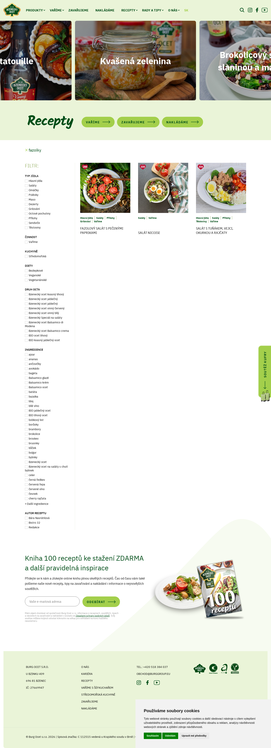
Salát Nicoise (149, 232)
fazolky (35, 150)
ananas (33, 359)
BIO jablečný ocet (40, 410)
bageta (33, 373)
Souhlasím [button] (153, 735)
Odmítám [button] (170, 735)
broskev (34, 438)
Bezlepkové (36, 270)
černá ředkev (37, 479)
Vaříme (56, 10)
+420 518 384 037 (155, 667)
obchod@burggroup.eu (153, 674)
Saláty (32, 185)
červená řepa (37, 484)
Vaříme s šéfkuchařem (97, 687)
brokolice (34, 434)
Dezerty (33, 204)
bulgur (32, 452)
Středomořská (37, 256)
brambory (35, 429)
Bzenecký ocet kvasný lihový (46, 294)
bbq (31, 401)
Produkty (34, 10)
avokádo (34, 368)
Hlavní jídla (35, 181)
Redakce (34, 527)
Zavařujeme (78, 10)
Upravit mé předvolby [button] (194, 735)
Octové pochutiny (39, 213)
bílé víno (34, 406)
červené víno (37, 489)
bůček (32, 448)
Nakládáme (104, 10)
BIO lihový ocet (38, 415)
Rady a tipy (151, 10)
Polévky (33, 195)
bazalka (33, 396)
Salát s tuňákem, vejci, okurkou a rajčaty (214, 230)
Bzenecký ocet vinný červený (46, 308)
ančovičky (35, 364)
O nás (172, 10)
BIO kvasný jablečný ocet (44, 340)
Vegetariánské (38, 280)
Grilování (34, 209)
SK (186, 10)
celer (32, 475)
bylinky (33, 457)
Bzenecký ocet (38, 462)
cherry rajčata (37, 498)
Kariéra (86, 674)
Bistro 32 (34, 522)
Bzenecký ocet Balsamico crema (49, 330)
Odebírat (96, 601)
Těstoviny (35, 227)
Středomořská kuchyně (98, 694)
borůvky (34, 424)
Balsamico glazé (39, 378)
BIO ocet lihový (38, 335)
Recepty (128, 10)
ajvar (32, 354)
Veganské (35, 275)
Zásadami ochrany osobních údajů (93, 615)
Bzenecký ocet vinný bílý (44, 313)
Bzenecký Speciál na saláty (45, 317)
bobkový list (36, 420)
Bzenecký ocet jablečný (43, 299)
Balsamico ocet (38, 387)
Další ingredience (37, 503)
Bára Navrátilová (39, 518)
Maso (32, 199)
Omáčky (34, 190)
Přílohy (33, 218)
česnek (33, 493)
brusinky (34, 443)
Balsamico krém (39, 382)
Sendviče (34, 223)
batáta (33, 392)
